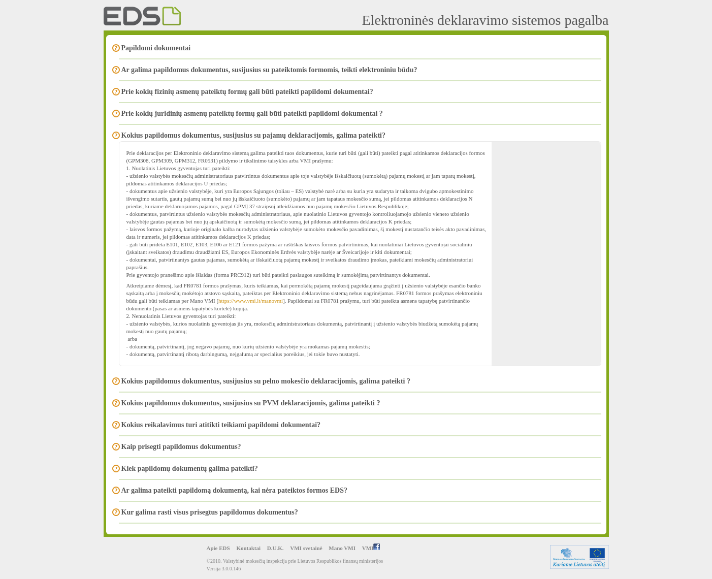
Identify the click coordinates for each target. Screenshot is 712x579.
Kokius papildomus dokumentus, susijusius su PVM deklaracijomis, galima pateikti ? (250, 403)
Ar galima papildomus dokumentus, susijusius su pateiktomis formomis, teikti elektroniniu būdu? (269, 70)
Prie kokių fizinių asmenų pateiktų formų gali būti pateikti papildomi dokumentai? (247, 91)
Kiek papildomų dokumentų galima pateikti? (189, 468)
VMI (371, 548)
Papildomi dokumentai (156, 48)
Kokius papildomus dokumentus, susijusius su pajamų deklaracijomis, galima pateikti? (253, 135)
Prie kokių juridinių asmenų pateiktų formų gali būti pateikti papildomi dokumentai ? (252, 113)
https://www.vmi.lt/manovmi (250, 301)
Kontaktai (248, 548)
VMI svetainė (306, 548)
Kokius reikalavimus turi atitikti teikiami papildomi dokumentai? (221, 425)
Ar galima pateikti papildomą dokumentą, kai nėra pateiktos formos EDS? (234, 490)
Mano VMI (342, 548)
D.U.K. (275, 548)
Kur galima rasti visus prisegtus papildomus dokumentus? (209, 512)
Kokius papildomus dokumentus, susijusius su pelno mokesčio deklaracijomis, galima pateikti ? (265, 381)
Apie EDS (218, 548)
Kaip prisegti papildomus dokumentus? (181, 447)
